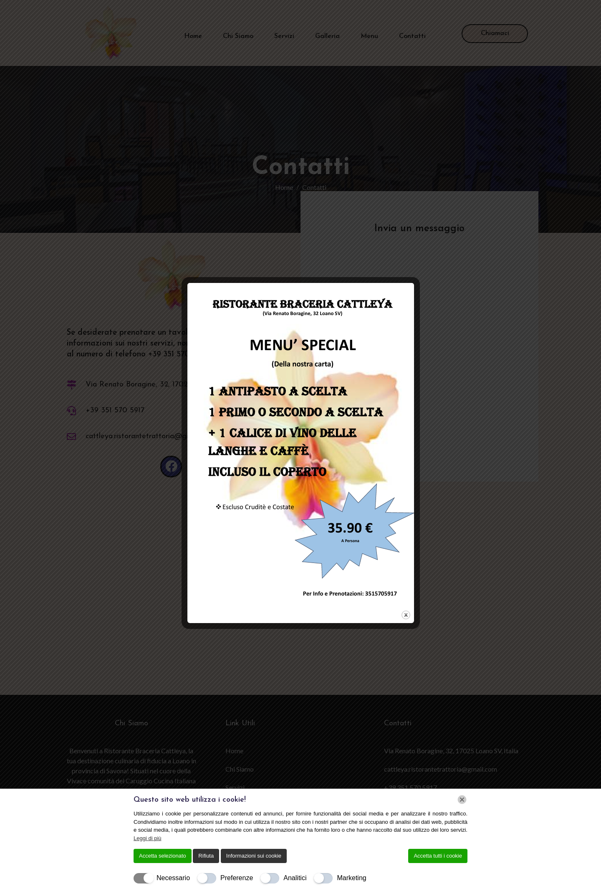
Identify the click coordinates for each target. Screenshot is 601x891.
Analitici (294, 877)
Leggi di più (148, 838)
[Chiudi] (462, 799)
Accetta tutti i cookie (438, 856)
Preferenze (236, 877)
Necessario (173, 877)
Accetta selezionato (162, 856)
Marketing (351, 877)
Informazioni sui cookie (253, 856)
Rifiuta (206, 856)
